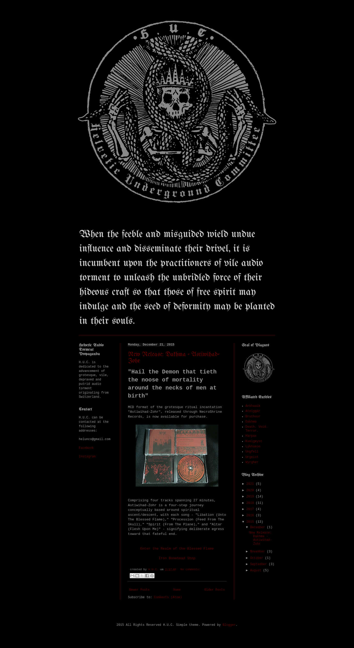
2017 (251, 509)
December (258, 527)
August (256, 570)
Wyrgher (251, 462)
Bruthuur (252, 416)
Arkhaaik (252, 406)
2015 (251, 522)
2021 (251, 484)
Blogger (228, 625)
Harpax (251, 436)
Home (177, 590)
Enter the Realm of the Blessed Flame (177, 549)
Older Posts (214, 590)
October (257, 558)
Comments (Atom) (168, 597)
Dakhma (251, 422)
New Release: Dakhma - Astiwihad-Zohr (260, 538)
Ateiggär (252, 411)
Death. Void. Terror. (256, 428)
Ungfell (251, 452)
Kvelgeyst (253, 441)
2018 (251, 503)
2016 (251, 515)
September (259, 564)
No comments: (191, 569)
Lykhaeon (252, 446)
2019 (251, 496)
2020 (251, 490)
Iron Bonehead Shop (177, 558)
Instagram (87, 456)
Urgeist (251, 457)
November (258, 551)
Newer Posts (139, 590)
